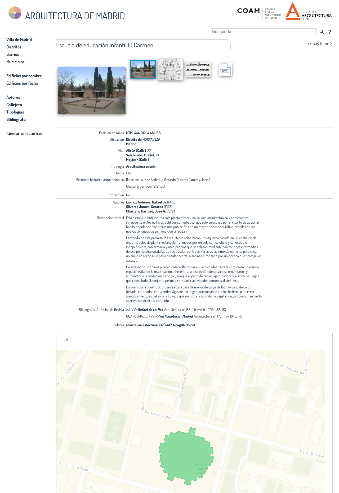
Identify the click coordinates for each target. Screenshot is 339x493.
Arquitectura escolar (141, 166)
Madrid (131, 144)
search (322, 31)
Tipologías (15, 112)
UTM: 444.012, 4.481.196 (143, 132)
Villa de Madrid (19, 39)
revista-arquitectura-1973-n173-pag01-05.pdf (160, 325)
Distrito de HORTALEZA (143, 139)
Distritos (13, 46)
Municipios (15, 61)
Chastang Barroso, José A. (146, 211)
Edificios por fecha (22, 83)
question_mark (330, 31)
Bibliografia (16, 119)
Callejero (14, 104)
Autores (13, 97)
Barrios (12, 54)
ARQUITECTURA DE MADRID (65, 13)
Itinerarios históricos (24, 133)
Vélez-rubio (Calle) (140, 155)
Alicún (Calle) (136, 150)
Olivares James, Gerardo (144, 206)
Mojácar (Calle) (137, 159)
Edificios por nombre (24, 75)
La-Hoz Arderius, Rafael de (146, 202)
